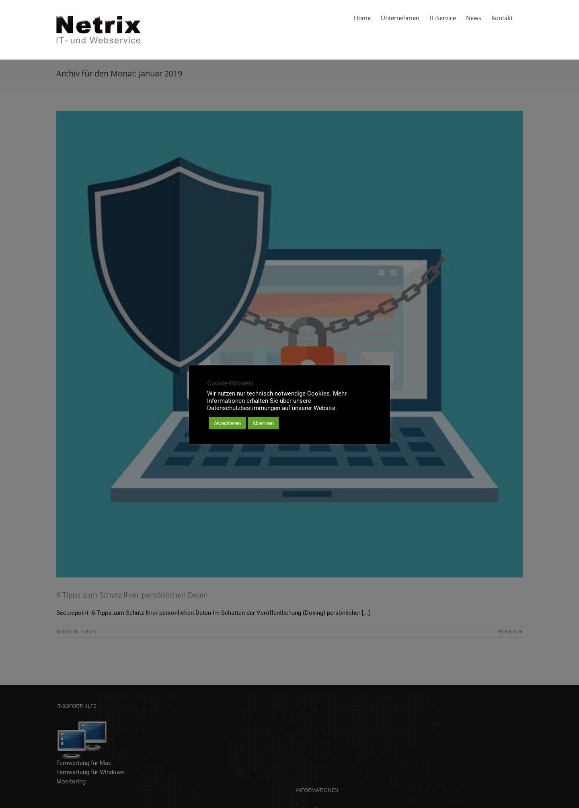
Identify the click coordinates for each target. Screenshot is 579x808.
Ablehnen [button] (263, 423)
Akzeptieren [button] (227, 423)
